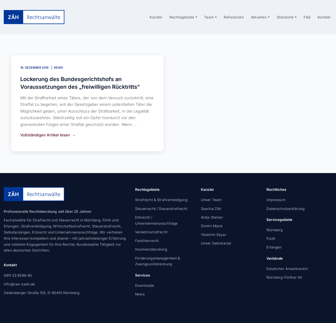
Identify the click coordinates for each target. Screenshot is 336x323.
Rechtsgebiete (181, 17)
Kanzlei (156, 17)
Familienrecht (147, 240)
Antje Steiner (212, 217)
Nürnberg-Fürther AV (284, 277)
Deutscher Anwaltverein (287, 268)
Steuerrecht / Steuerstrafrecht (161, 208)
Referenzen (234, 17)
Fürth (270, 238)
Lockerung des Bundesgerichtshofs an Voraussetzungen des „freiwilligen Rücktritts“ (80, 83)
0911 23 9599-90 (18, 275)
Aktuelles (259, 17)
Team (209, 17)
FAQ (307, 17)
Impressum (275, 200)
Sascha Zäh (211, 208)
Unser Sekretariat (216, 243)
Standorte (285, 17)
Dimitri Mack (212, 226)
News (58, 67)
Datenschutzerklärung (285, 208)
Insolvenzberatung (151, 249)
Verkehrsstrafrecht (151, 232)
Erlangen (274, 247)
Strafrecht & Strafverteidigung (161, 200)
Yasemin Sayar (214, 234)
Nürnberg (274, 230)
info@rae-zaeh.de (19, 284)
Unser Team (211, 200)
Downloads (144, 285)
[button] (10, 312)
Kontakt (324, 17)
